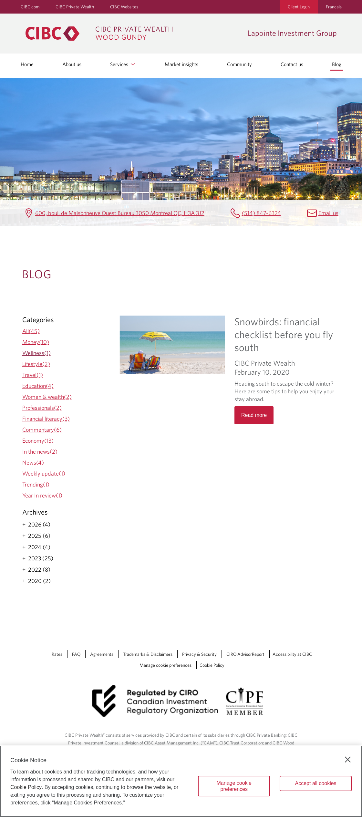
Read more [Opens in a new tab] (254, 415)
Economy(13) (38, 440)
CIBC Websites (124, 6)
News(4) (33, 462)
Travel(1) (32, 374)
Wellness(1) (36, 352)
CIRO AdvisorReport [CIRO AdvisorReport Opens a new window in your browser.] (245, 654)
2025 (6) (39, 536)
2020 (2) (39, 581)
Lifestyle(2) (36, 363)
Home (27, 64)
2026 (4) (39, 524)
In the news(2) (39, 451)
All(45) (31, 331)
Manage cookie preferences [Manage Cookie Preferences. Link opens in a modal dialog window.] (165, 665)
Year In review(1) (42, 495)
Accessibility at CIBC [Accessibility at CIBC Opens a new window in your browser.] (292, 654)
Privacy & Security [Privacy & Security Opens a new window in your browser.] (199, 654)
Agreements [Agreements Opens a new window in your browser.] (101, 654)
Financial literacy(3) (46, 418)
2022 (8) (39, 569)
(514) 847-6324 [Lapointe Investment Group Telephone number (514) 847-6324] (261, 213)
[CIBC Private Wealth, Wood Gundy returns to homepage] (133, 33)
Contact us (292, 64)
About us (71, 64)
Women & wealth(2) (47, 396)
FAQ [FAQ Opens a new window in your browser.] (76, 654)
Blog (336, 64)
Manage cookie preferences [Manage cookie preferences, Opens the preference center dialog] (234, 786)
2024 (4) (39, 547)
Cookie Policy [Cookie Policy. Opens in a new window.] (26, 787)
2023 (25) (40, 558)
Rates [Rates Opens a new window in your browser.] (57, 654)
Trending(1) (35, 484)
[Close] (348, 759)
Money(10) (35, 342)
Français (334, 6)
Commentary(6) (42, 429)
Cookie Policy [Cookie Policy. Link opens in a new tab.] (212, 665)
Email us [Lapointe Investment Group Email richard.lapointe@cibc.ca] (328, 213)
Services (123, 64)
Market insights (181, 64)
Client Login (299, 6)
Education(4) (38, 385)
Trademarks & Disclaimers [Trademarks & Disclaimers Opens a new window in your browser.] (147, 654)
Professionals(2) (42, 407)
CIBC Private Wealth (75, 6)
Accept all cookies (315, 783)
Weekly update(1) (43, 473)
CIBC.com (30, 6)
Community (239, 64)
